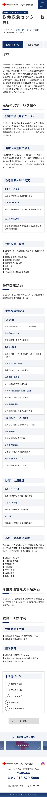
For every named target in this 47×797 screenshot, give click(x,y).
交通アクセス (16, 690)
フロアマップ (16, 696)
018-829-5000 (28, 777)
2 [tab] (21, 753)
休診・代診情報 (17, 708)
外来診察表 (15, 702)
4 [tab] (25, 753)
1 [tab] (20, 753)
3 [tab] (23, 753)
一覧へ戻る (22, 721)
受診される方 (16, 684)
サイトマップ (33, 786)
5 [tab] (27, 753)
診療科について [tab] (12, 45)
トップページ (7, 30)
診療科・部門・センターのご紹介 (27, 30)
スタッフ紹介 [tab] (33, 45)
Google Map (25, 773)
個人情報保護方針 (16, 786)
